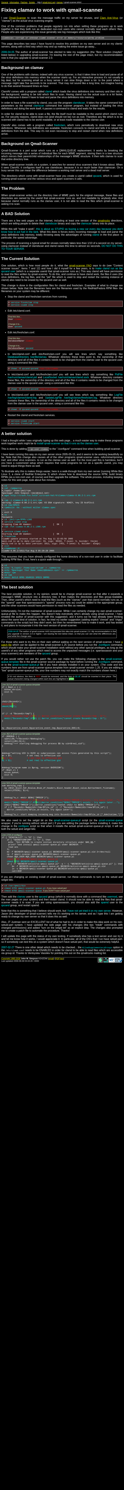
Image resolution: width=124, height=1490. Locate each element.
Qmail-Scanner (17, 18)
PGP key (59, 1016)
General (4, 2)
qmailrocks (104, 221)
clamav (60, 2)
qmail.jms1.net (49, 2)
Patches (24, 2)
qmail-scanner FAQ (80, 266)
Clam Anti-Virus (109, 18)
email (51, 1016)
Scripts (32, 2)
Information (14, 2)
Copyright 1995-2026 (10, 1016)
